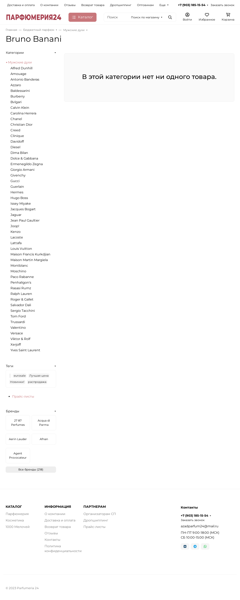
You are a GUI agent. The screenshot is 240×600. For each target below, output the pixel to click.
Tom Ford (18, 316)
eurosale (20, 375)
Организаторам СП (99, 514)
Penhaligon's (20, 282)
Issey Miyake (20, 203)
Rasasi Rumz (20, 288)
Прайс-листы (23, 396)
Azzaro (15, 85)
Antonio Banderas (24, 79)
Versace (16, 333)
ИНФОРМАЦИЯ (58, 506)
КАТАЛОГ (14, 506)
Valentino (18, 328)
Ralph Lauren (21, 294)
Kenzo (15, 232)
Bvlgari (16, 102)
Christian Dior (21, 124)
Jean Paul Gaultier (24, 220)
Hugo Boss (19, 198)
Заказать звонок (222, 5)
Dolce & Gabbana (24, 158)
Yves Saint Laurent (25, 350)
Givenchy (18, 175)
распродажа (37, 382)
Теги (9, 366)
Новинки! (17, 382)
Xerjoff (15, 344)
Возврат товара (92, 5)
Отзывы (70, 5)
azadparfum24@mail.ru (199, 526)
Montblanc (19, 265)
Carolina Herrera (23, 113)
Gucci (15, 181)
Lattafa (16, 243)
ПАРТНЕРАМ (94, 506)
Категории (15, 53)
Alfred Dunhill (21, 68)
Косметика (15, 520)
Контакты (52, 540)
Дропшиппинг (120, 5)
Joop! (14, 226)
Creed (15, 130)
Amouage (18, 74)
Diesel (15, 147)
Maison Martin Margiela (29, 260)
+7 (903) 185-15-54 (191, 5)
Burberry (17, 96)
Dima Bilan (19, 153)
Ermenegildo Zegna (26, 164)
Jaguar (15, 215)
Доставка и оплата (21, 5)
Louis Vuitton (21, 249)
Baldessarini (20, 91)
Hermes (16, 192)
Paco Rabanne (22, 277)
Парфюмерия (17, 514)
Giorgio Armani (22, 170)
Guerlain (17, 187)
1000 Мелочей (18, 527)
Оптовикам (145, 5)
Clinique (17, 136)
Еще (162, 5)
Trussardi (17, 322)
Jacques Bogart (23, 209)
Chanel (16, 119)
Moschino (18, 271)
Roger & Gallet (21, 299)
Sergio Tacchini (22, 311)
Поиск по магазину (145, 17)
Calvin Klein (19, 108)
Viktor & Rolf (20, 339)
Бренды (12, 411)
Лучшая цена (39, 375)
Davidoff (17, 141)
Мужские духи (20, 62)
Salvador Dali (20, 305)
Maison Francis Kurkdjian (30, 254)
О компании (49, 5)
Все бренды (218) (30, 469)
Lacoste (16, 237)
